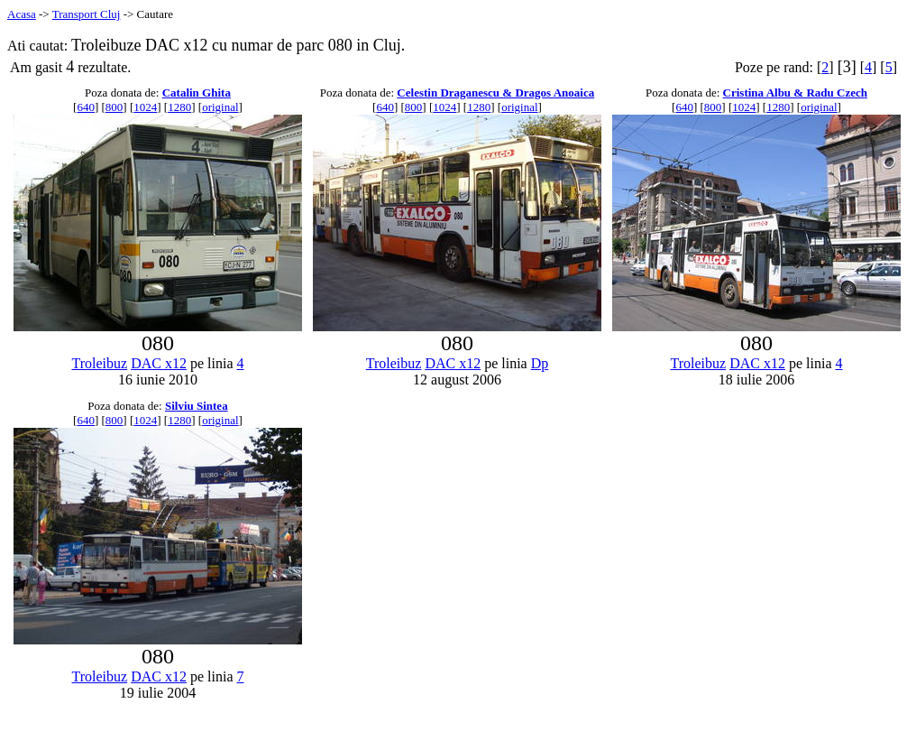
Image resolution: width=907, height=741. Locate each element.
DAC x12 (159, 363)
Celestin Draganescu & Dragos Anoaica (495, 92)
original (220, 107)
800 (114, 107)
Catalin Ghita (196, 92)
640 (86, 107)
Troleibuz (100, 363)
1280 (179, 107)
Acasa (21, 14)
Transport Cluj (86, 14)
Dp (540, 363)
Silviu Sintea (196, 405)
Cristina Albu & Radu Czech (795, 92)
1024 (145, 107)
